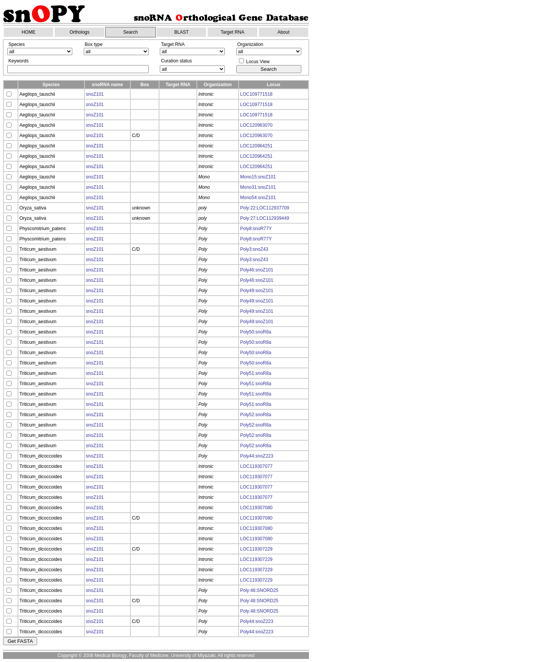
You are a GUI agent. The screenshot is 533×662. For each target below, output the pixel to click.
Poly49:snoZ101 (256, 290)
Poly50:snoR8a (255, 332)
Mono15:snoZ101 (258, 177)
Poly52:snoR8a (255, 414)
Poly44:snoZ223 (256, 456)
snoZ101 (95, 94)
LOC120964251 (256, 146)
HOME (29, 32)
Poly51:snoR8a (255, 373)
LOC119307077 (256, 466)
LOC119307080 (256, 507)
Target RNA (232, 32)
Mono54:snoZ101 (258, 197)
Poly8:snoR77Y (256, 228)
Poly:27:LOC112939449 (264, 218)
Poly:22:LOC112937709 (264, 208)
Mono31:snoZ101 (258, 187)
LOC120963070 (256, 125)
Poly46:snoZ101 (256, 270)
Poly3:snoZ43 (254, 249)
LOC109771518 (256, 94)
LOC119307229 (256, 549)
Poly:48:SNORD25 (259, 590)
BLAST (181, 32)
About (283, 32)
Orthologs (79, 32)
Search (130, 32)
